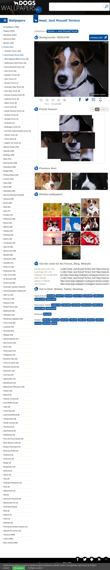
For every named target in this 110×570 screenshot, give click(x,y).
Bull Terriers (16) (9, 343)
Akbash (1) (7, 515)
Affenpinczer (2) (9, 491)
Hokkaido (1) (8, 523)
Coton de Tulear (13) (11, 363)
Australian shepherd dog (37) (14, 287)
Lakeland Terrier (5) (11, 99)
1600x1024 (86, 305)
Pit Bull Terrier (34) (10, 307)
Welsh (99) (7, 187)
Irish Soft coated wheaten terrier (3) (17, 131)
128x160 (91, 320)
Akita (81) (7, 207)
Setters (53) (7, 239)
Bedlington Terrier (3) (12, 127)
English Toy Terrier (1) (12, 143)
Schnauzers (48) (9, 259)
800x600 (68, 296)
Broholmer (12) (9, 371)
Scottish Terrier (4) (11, 115)
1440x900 (76, 305)
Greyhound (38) (9, 283)
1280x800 (66, 305)
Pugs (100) (7, 183)
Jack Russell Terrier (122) (13, 55)
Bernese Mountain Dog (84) (13, 195)
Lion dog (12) (8, 375)
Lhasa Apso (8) (9, 411)
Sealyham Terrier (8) (11, 75)
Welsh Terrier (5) (10, 103)
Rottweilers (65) (9, 219)
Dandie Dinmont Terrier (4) (14, 111)
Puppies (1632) (9, 31)
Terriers (51, 31)
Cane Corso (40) (9, 275)
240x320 (64, 320)
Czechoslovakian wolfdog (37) (14, 291)
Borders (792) (8, 43)
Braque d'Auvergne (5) (11, 447)
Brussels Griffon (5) (10, 451)
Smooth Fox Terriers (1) (12, 531)
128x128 (100, 320)
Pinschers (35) (8, 299)
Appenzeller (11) (9, 379)
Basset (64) (7, 223)
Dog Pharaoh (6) (9, 431)
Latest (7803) (8, 539)
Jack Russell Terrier (68, 31)
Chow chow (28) (9, 323)
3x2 (97, 109)
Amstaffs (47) (8, 263)
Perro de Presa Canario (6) (13, 439)
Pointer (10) (7, 391)
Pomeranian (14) (9, 351)
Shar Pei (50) (8, 247)
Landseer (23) (8, 327)
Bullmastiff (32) (9, 311)
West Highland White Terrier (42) (16, 59)
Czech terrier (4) (10, 107)
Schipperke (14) (9, 355)
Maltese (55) (7, 227)
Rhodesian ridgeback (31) (13, 319)
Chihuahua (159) (9, 167)
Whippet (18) (8, 335)
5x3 (101, 109)
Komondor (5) (8, 459)
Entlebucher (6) (9, 435)
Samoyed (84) (8, 199)
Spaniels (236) (8, 151)
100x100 (46, 323)
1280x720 (56, 305)
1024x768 (77, 296)
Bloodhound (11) (9, 383)
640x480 (51, 296)
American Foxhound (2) (12, 499)
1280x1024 (98, 296)
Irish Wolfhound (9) (10, 403)
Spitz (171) (7, 159)
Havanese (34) (8, 303)
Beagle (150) (8, 171)
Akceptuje (18, 568)
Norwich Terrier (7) (11, 83)
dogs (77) (6, 211)
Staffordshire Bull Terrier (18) (15, 63)
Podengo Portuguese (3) (12, 483)
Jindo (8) (6, 407)
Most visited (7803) (10, 543)
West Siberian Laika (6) (12, 443)
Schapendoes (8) (9, 419)
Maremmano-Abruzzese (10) (13, 387)
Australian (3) (9, 123)
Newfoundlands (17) (10, 339)
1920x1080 (40, 308)
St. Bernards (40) (9, 279)
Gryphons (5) (8, 455)
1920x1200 (51, 308)
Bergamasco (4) (9, 467)
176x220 (73, 320)
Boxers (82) (7, 203)
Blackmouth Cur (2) (10, 503)
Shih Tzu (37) (8, 295)
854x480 (47, 314)
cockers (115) (8, 179)
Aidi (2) (6, 495)
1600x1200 (51, 299)
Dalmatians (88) (9, 191)
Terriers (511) (8, 47)
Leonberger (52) (9, 243)
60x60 (54, 323)
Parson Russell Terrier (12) (14, 67)
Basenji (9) (7, 395)
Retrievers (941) (9, 39)
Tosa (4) (6, 479)
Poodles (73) (8, 215)
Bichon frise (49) (9, 251)
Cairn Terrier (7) (10, 79)
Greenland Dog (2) (10, 507)
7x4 (106, 109)
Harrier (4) (7, 475)
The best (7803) (9, 535)
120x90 (38, 323)
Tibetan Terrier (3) (11, 135)
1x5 (92, 109)
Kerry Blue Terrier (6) (12, 91)
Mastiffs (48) (8, 255)
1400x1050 (40, 299)
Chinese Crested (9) (10, 399)
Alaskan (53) (8, 231)
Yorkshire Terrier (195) (12, 51)
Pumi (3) (6, 487)
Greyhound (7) (8, 427)
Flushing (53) (8, 235)
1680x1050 (97, 305)
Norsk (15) (7, 347)
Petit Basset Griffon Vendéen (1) (15, 527)
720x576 (60, 296)
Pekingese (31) (8, 315)
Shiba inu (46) (8, 267)
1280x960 (88, 296)
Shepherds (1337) (10, 35)
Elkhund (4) (7, 471)
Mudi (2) (6, 511)
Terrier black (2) (10, 139)
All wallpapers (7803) (11, 27)
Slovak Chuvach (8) (10, 423)
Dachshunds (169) (10, 163)
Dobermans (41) (9, 271)
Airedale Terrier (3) (11, 119)
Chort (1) (6, 519)
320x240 (55, 320)
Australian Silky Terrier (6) (14, 87)
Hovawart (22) (8, 331)
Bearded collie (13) (10, 359)
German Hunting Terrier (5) (14, 95)
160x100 (82, 320)
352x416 (47, 320)
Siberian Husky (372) (11, 147)
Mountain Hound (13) (11, 367)
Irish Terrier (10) (10, 71)
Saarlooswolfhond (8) (11, 415)
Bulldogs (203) (8, 155)
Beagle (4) (7, 463)
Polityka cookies (35, 568)
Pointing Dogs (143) (10, 175)
